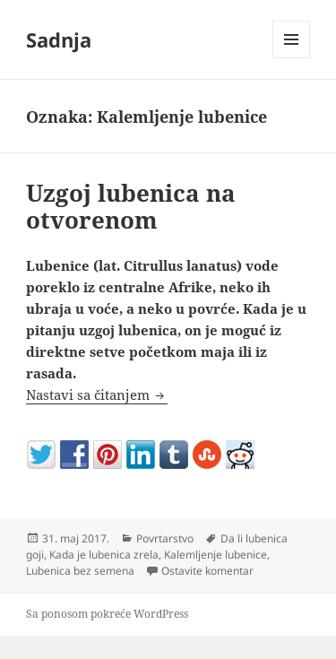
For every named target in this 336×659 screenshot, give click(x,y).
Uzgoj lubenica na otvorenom (131, 206)
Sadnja (58, 39)
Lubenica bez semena (80, 570)
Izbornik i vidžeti (291, 57)
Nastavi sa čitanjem (97, 394)
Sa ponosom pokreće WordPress (107, 613)
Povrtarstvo (165, 538)
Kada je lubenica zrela (104, 554)
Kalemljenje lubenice (215, 554)
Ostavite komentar (207, 570)
